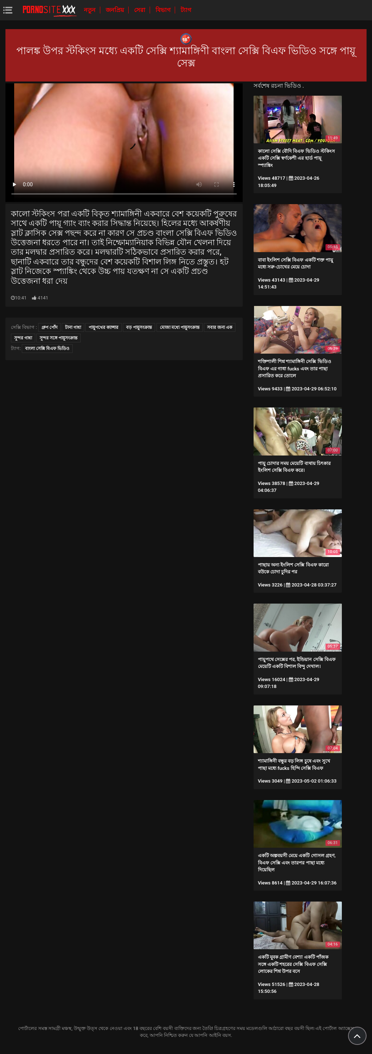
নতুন (90, 10)
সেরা (140, 10)
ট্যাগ (186, 10)
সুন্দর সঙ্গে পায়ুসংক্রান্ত (58, 338)
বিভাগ (163, 10)
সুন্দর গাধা (23, 338)
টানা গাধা (73, 327)
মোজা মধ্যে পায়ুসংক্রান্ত (179, 327)
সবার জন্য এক (219, 327)
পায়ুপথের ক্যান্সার (103, 327)
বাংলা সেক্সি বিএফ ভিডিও (47, 348)
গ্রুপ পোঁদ (49, 327)
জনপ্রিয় (115, 10)
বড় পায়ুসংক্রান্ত (139, 327)
